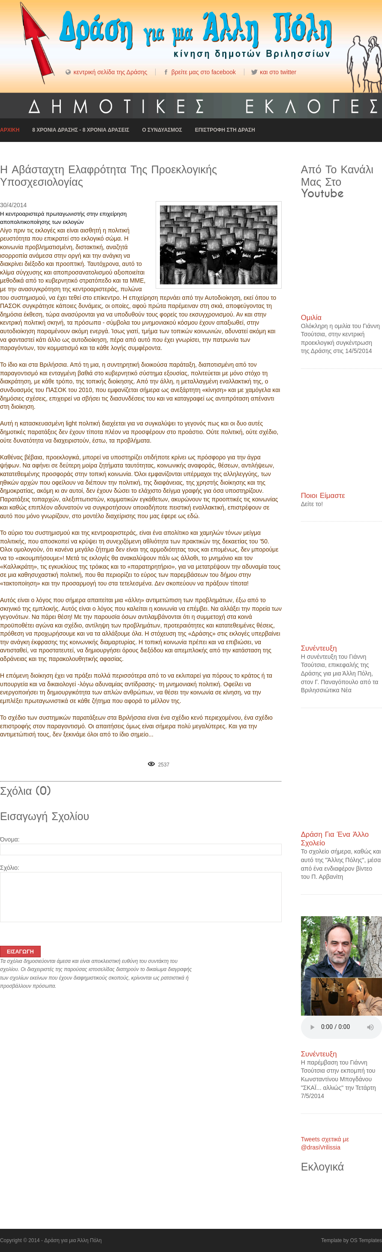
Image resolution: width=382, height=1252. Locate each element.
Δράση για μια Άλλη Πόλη (73, 1240)
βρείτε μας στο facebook (203, 72)
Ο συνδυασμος (162, 130)
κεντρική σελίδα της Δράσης (110, 72)
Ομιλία (311, 317)
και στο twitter (278, 72)
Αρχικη (9, 130)
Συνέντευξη (319, 648)
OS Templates (366, 1240)
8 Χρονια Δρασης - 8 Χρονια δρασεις (80, 130)
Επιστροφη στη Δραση (225, 130)
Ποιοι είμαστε (323, 495)
